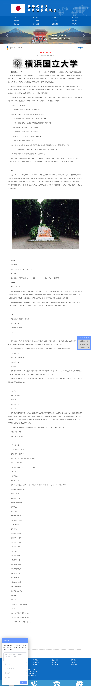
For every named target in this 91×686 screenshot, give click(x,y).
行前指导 (75, 21)
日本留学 (19, 48)
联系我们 (75, 24)
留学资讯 (55, 24)
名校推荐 (55, 17)
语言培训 (17, 24)
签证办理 (55, 21)
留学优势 (75, 17)
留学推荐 (80, 48)
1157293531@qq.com (30, 671)
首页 (16, 17)
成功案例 (36, 21)
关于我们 (36, 17)
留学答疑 (36, 24)
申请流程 (17, 21)
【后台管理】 (31, 676)
